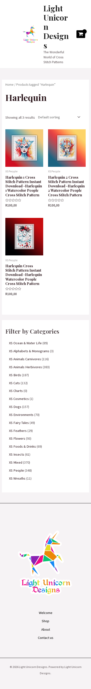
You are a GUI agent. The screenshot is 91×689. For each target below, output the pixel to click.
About (45, 629)
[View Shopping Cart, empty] (80, 34)
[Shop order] (58, 117)
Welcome (45, 613)
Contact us (45, 637)
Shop (45, 621)
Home (9, 85)
